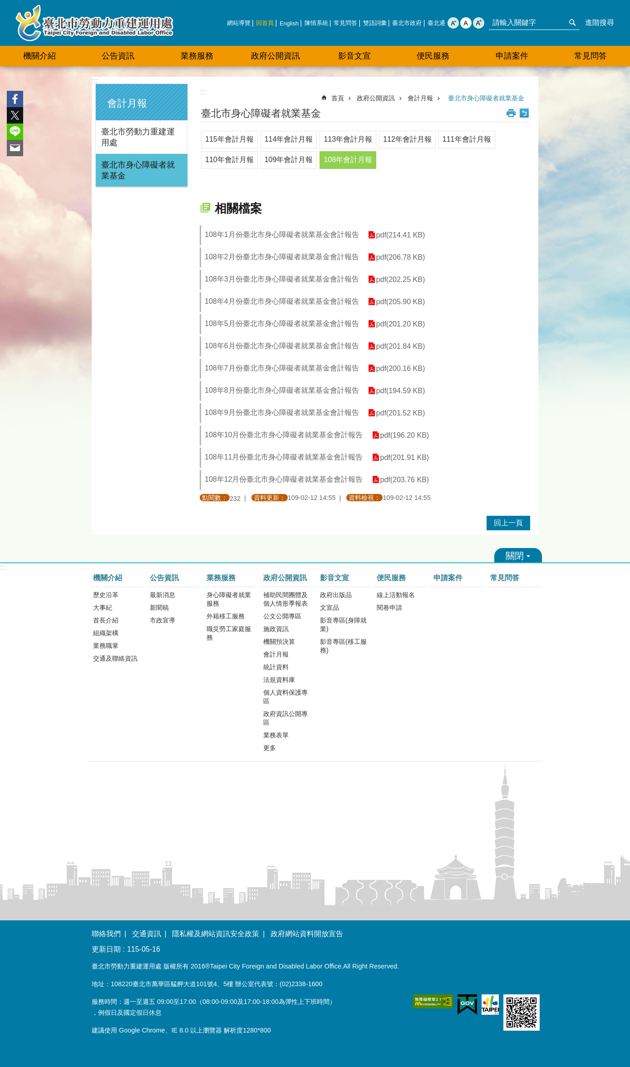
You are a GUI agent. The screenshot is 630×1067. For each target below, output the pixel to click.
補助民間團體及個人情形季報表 (285, 599)
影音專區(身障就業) (343, 624)
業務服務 (221, 578)
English (289, 23)
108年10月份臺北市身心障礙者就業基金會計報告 (284, 435)
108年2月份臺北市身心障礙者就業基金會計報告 (282, 257)
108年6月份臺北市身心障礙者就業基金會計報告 (282, 346)
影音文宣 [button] (354, 55)
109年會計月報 (289, 159)
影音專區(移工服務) (343, 646)
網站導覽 (239, 23)
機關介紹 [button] (39, 55)
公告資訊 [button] (118, 55)
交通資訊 (146, 934)
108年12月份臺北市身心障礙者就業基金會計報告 (284, 479)
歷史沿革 (105, 594)
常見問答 (345, 23)
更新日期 (106, 949)
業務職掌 (105, 645)
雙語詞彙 (375, 23)
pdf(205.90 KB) (400, 302)
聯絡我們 (106, 934)
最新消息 (162, 594)
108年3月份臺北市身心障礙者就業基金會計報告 (282, 279)
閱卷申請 (389, 607)
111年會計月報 (467, 139)
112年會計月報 (407, 139)
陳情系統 (316, 23)
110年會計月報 (229, 159)
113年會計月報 (348, 139)
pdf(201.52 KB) (400, 413)
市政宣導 (162, 620)
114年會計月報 (289, 139)
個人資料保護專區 (285, 697)
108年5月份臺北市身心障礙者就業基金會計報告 (282, 323)
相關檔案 (238, 208)
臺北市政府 (407, 23)
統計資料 (276, 667)
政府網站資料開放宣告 (307, 934)
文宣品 (329, 607)
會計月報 (127, 103)
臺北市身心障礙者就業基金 (138, 170)
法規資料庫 (279, 679)
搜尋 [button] (572, 23)
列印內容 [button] (511, 113)
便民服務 (391, 578)
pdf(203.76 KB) (404, 480)
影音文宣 (334, 578)
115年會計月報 (229, 139)
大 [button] (478, 23)
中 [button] (466, 23)
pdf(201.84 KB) (400, 346)
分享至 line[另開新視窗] (15, 131)
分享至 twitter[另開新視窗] (15, 115)
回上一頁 (508, 523)
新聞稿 (159, 607)
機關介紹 (107, 578)
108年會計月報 (348, 159)
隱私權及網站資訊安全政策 (215, 934)
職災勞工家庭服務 (229, 633)
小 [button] (453, 23)
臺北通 (436, 23)
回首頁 (265, 23)
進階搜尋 (599, 22)
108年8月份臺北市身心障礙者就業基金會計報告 (282, 390)
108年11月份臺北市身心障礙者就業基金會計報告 (284, 457)
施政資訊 (276, 628)
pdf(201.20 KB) (400, 324)
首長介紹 (105, 620)
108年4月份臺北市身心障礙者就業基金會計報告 (282, 301)
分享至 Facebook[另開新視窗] (15, 99)
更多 (269, 747)
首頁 (337, 98)
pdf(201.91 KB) (404, 457)
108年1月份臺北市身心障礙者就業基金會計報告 (282, 234)
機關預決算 (279, 641)
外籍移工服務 (226, 616)
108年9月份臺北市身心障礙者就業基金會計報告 (282, 412)
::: (95, 80)
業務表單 (276, 735)
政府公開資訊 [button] (275, 55)
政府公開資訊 (376, 98)
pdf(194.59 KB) (400, 391)
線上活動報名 (396, 594)
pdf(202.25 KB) (400, 279)
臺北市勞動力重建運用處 (94, 23)
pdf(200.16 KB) (400, 368)
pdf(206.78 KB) (400, 257)
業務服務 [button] (197, 55)
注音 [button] (524, 113)
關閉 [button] (518, 555)
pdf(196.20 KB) (404, 435)
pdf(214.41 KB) (400, 235)
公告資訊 (164, 578)
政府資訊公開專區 (285, 718)
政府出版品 (336, 594)
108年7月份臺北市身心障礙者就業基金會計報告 (282, 368)
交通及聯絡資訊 (115, 658)
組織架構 (105, 633)
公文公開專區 (282, 616)
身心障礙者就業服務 (229, 599)
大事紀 (102, 607)
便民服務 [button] (433, 55)
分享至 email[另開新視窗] (15, 148)
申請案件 (512, 55)
